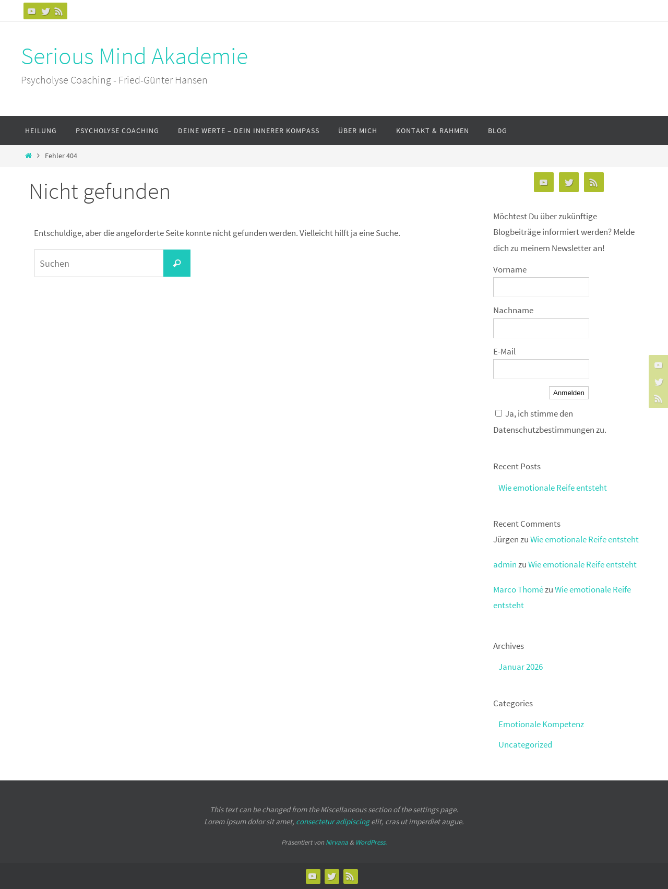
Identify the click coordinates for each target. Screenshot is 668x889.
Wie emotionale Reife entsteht (552, 487)
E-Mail (504, 351)
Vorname (510, 269)
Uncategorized (525, 744)
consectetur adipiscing (332, 821)
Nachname (513, 310)
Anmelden (568, 393)
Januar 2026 (520, 666)
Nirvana (337, 842)
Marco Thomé (518, 589)
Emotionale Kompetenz (541, 724)
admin (505, 564)
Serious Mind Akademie (134, 56)
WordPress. (371, 842)
